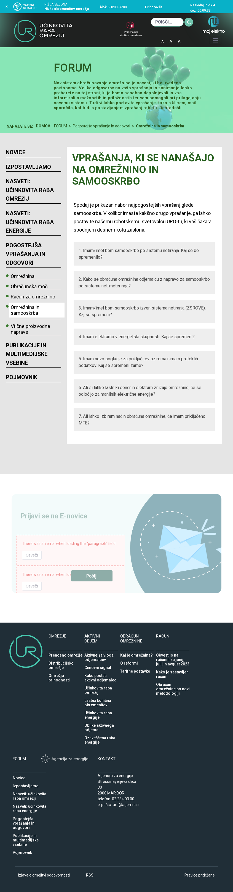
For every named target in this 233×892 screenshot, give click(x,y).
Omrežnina (22, 276)
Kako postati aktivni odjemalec (100, 674)
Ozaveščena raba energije (99, 736)
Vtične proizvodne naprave (30, 329)
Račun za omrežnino (33, 297)
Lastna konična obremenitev (97, 699)
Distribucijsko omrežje (61, 662)
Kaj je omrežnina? (136, 654)
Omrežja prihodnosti (59, 674)
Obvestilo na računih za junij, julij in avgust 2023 (172, 654)
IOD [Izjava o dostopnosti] (189, 39)
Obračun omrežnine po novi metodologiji (173, 683)
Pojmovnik (21, 377)
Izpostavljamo (28, 167)
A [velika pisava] (179, 41)
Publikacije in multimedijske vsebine (26, 354)
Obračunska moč (29, 286)
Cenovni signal (97, 666)
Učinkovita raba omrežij (98, 687)
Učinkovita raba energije (98, 711)
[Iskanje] (167, 22)
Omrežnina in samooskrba (25, 310)
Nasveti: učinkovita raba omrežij (30, 190)
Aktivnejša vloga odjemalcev (99, 654)
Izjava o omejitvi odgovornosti (44, 875)
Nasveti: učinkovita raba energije (30, 222)
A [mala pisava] (162, 42)
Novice (15, 152)
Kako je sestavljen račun (172, 670)
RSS (89, 875)
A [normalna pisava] (171, 41)
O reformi (129, 662)
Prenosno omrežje (65, 654)
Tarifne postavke (135, 670)
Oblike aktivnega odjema (99, 724)
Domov (43, 126)
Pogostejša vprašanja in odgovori (25, 254)
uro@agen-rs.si (126, 804)
